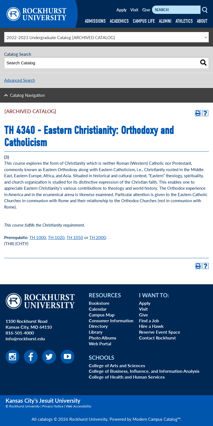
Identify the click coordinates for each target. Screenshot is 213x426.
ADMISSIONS (95, 21)
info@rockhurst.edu (25, 338)
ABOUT (202, 21)
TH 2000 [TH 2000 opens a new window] (97, 237)
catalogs (45, 419)
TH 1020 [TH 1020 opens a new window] (56, 237)
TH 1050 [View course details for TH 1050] (75, 237)
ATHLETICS (184, 21)
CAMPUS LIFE (144, 21)
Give (146, 9)
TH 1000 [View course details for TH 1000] (37, 237)
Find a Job (149, 320)
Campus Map (102, 314)
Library (95, 332)
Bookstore (99, 303)
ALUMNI (165, 21)
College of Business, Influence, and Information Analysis (144, 371)
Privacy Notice (52, 406)
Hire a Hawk (151, 326)
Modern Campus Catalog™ (157, 419)
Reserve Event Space (159, 332)
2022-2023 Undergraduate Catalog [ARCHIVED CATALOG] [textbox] (61, 37)
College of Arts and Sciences (117, 365)
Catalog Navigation (27, 95)
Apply (121, 9)
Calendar (97, 309)
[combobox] (106, 37)
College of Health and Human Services (127, 377)
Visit (134, 9)
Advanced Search (19, 80)
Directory (98, 326)
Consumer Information (111, 320)
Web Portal (100, 343)
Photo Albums (102, 337)
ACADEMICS (119, 21)
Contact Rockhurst (157, 337)
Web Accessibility (78, 406)
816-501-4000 (20, 332)
